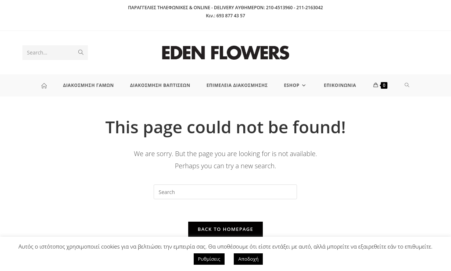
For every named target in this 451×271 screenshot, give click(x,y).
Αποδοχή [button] (248, 259)
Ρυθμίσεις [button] (209, 259)
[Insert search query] (225, 191)
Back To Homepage (225, 229)
